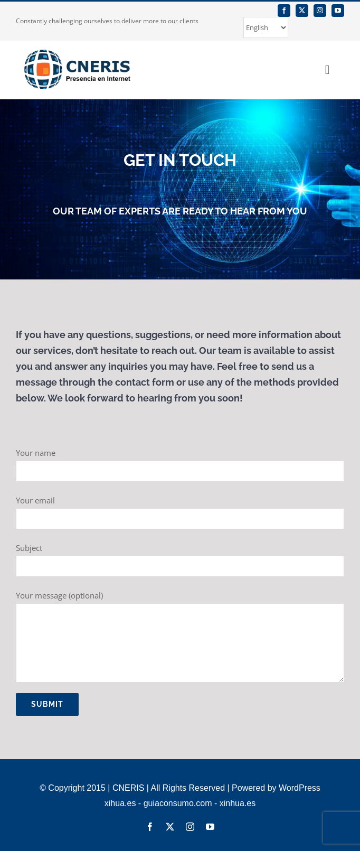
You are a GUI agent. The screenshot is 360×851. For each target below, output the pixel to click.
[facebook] (284, 10)
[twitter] (302, 10)
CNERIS (128, 787)
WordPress (299, 787)
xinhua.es (238, 803)
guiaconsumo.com (178, 803)
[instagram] (320, 10)
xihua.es (120, 803)
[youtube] (337, 10)
